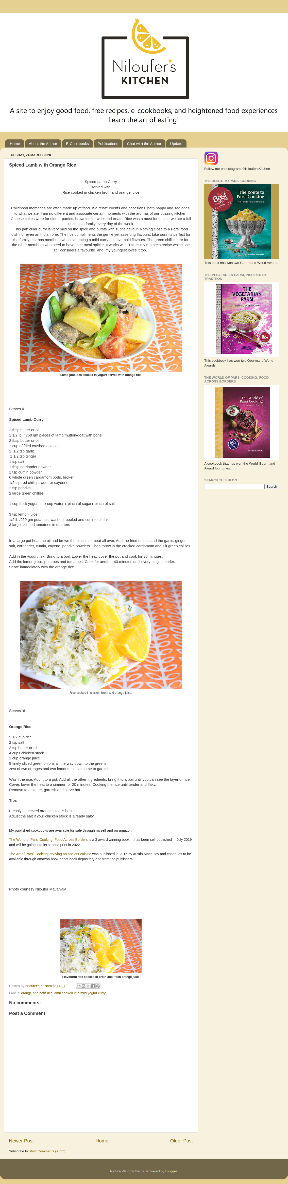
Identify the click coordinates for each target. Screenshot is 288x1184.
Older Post (181, 1140)
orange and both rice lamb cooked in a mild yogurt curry (63, 993)
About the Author (43, 143)
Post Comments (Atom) (47, 1151)
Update (176, 143)
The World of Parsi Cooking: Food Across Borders (49, 839)
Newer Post (21, 1140)
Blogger (171, 1171)
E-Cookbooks (77, 143)
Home (15, 143)
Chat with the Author (144, 143)
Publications (108, 143)
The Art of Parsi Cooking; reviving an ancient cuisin (49, 854)
